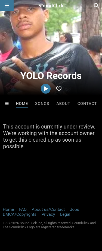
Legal (65, 214)
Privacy (48, 214)
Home (22, 103)
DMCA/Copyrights (19, 214)
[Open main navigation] (7, 5)
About (63, 103)
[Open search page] (96, 5)
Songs (42, 103)
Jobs (74, 209)
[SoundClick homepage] (51, 5)
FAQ (23, 209)
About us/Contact (48, 209)
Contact (87, 103)
